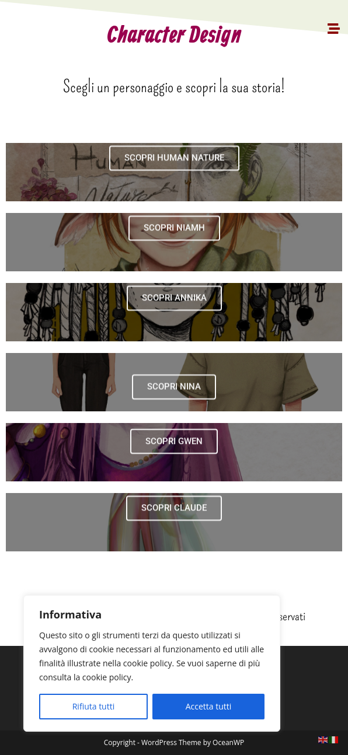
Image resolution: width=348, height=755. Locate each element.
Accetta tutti (209, 706)
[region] (151, 663)
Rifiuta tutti (93, 706)
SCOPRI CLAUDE (174, 523)
